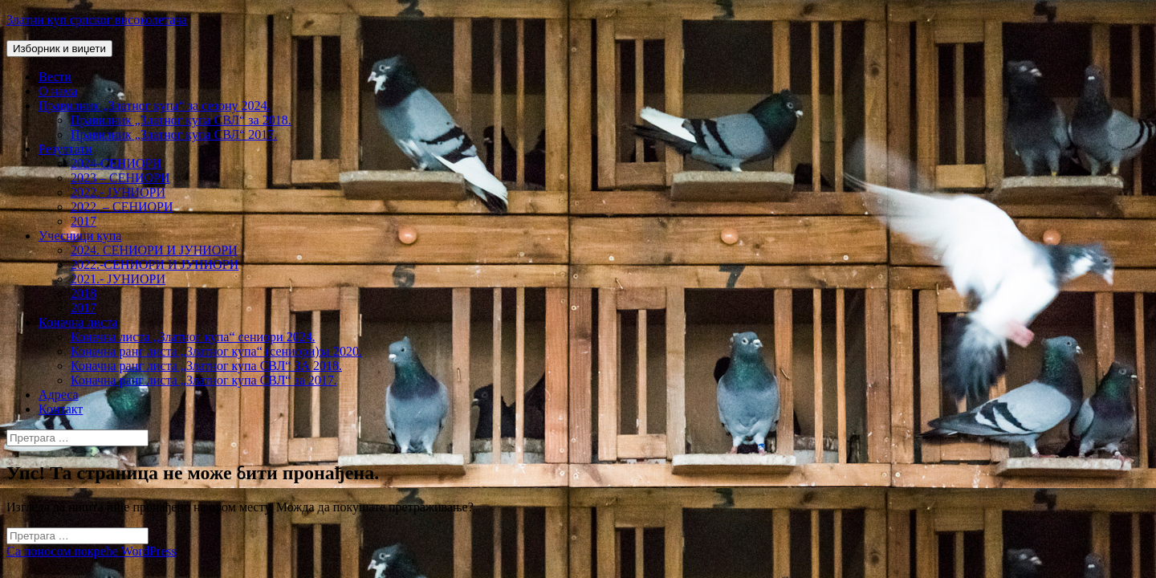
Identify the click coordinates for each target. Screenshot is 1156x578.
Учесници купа (80, 235)
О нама (58, 91)
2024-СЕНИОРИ (116, 163)
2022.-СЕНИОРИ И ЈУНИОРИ (154, 264)
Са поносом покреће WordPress (91, 551)
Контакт (61, 409)
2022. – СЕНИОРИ (122, 207)
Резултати (65, 149)
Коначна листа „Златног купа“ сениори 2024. (193, 337)
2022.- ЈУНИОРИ (118, 192)
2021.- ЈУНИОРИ (118, 279)
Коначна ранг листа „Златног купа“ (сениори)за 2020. (216, 351)
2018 (83, 293)
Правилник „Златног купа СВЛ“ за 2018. (181, 120)
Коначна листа (78, 322)
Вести (55, 76)
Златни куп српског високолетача (96, 19)
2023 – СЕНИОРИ (120, 178)
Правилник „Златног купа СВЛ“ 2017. (174, 134)
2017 (83, 221)
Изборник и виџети (59, 49)
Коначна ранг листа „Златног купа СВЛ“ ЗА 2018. (206, 365)
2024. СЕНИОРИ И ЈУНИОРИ (154, 250)
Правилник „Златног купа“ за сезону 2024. (154, 105)
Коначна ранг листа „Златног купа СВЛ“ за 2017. (204, 380)
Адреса (59, 394)
